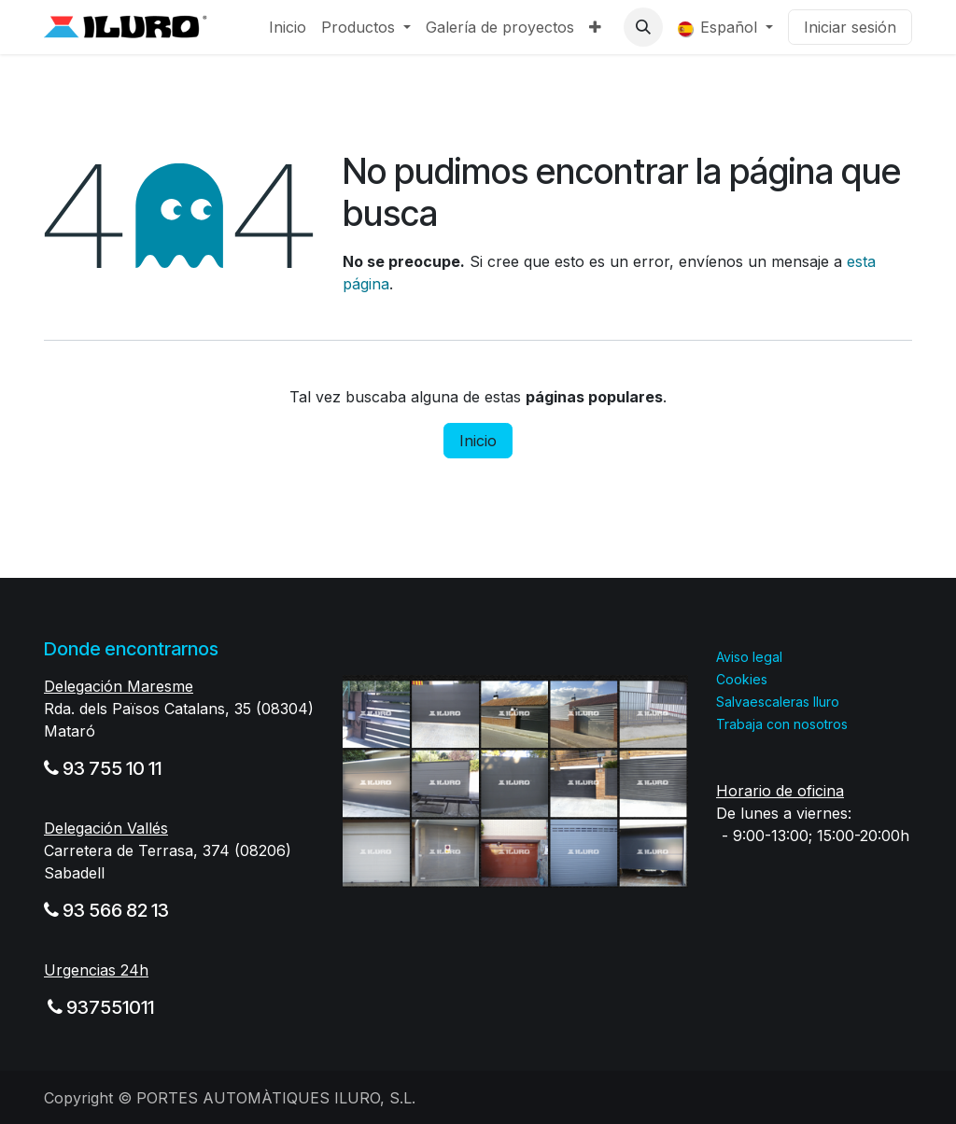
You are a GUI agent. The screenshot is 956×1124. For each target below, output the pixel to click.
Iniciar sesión (850, 27)
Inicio (478, 440)
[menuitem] (287, 27)
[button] (643, 27)
